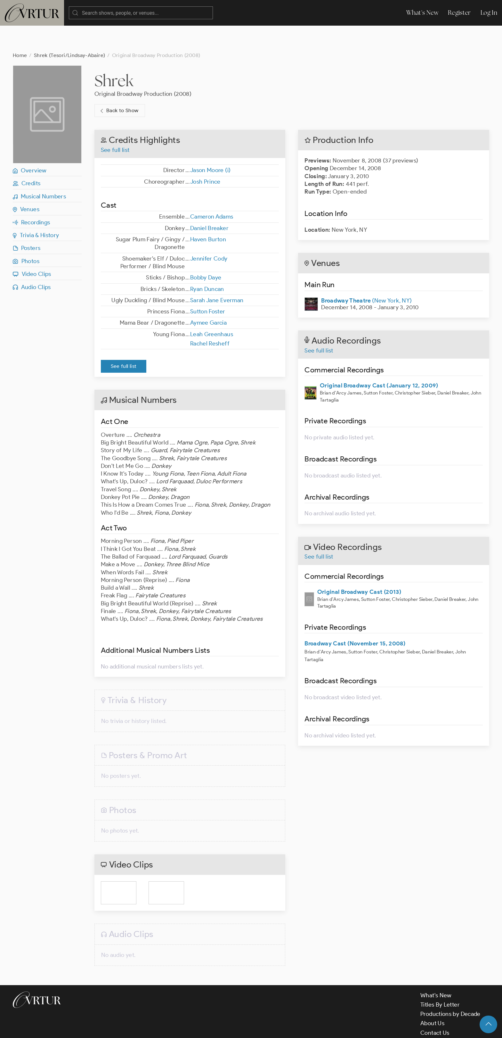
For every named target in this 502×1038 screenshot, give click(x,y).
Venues (26, 183)
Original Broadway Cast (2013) (359, 566)
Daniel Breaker (209, 202)
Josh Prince (205, 156)
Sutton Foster (207, 285)
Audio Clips (32, 261)
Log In (489, 13)
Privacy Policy (163, 1027)
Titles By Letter (440, 979)
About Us (432, 997)
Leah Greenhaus (211, 308)
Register (459, 13)
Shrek (114, 55)
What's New (422, 13)
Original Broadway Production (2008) (143, 68)
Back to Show (119, 85)
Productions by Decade (450, 988)
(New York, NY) (366, 274)
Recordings (31, 196)
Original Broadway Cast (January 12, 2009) (379, 359)
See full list (115, 124)
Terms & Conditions (115, 1027)
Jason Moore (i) (210, 144)
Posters (26, 222)
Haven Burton (208, 213)
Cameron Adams (211, 191)
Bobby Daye (206, 251)
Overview (30, 144)
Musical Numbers (39, 170)
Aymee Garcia (208, 297)
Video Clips (32, 248)
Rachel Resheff (210, 317)
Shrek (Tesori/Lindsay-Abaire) (69, 30)
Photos (26, 235)
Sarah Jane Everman (216, 274)
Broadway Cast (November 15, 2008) (354, 617)
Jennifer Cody (209, 233)
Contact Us (434, 1007)
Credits (26, 157)
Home (20, 30)
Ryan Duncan (207, 263)
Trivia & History (36, 209)
